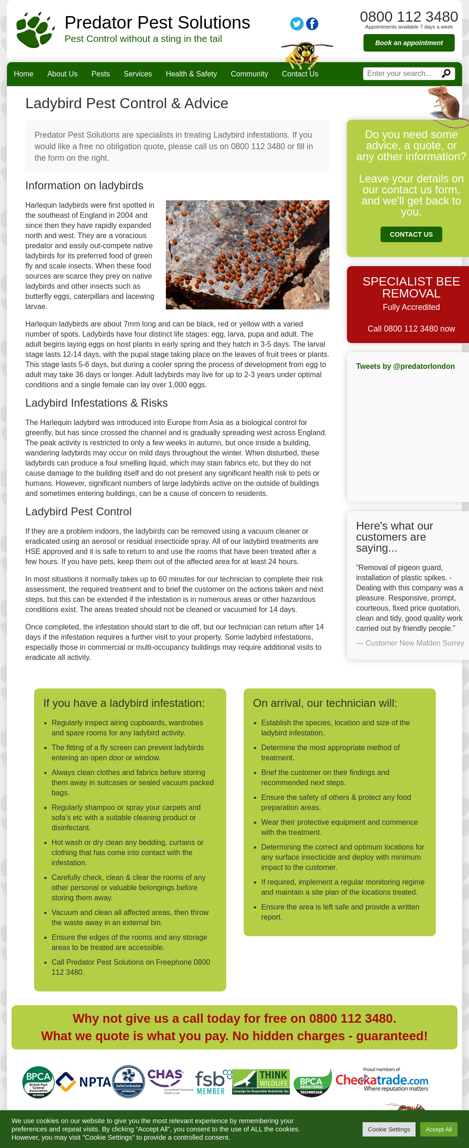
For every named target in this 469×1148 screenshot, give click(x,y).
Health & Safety (191, 74)
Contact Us (300, 74)
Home (24, 74)
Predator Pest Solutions (157, 22)
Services (138, 74)
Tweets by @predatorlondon (405, 366)
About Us (62, 74)
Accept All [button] (439, 1129)
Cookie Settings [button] (389, 1129)
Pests (101, 74)
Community (249, 74)
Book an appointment (409, 43)
